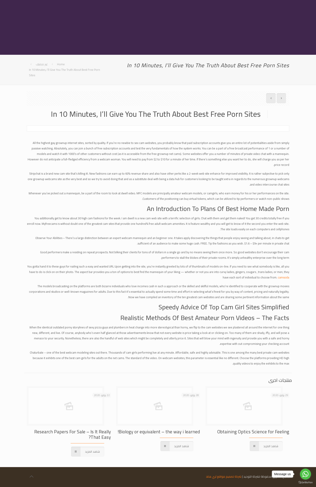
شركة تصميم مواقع (229, 476)
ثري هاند (211, 476)
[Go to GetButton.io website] (305, 482)
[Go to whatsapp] (305, 474)
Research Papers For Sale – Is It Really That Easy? (72, 434)
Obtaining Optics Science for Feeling (253, 431)
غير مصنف (42, 64)
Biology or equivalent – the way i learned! (159, 431)
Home (61, 64)
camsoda (283, 277)
